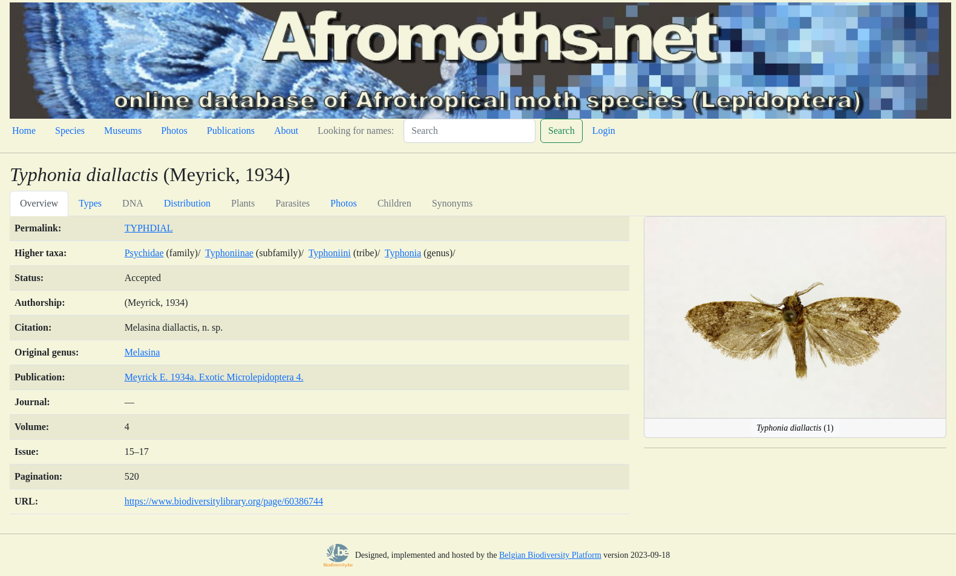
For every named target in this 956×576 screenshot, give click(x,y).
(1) (794, 427)
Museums (123, 130)
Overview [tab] (39, 203)
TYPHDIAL (149, 228)
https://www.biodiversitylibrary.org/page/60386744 (224, 501)
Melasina (142, 352)
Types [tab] (90, 203)
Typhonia (403, 253)
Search (561, 130)
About (286, 130)
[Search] (469, 131)
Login (603, 130)
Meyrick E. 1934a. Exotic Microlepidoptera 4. (214, 377)
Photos (174, 130)
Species (70, 130)
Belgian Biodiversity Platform (550, 555)
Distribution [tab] (187, 203)
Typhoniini (330, 253)
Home (24, 130)
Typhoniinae (229, 253)
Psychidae (144, 253)
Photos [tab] (343, 203)
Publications (231, 130)
